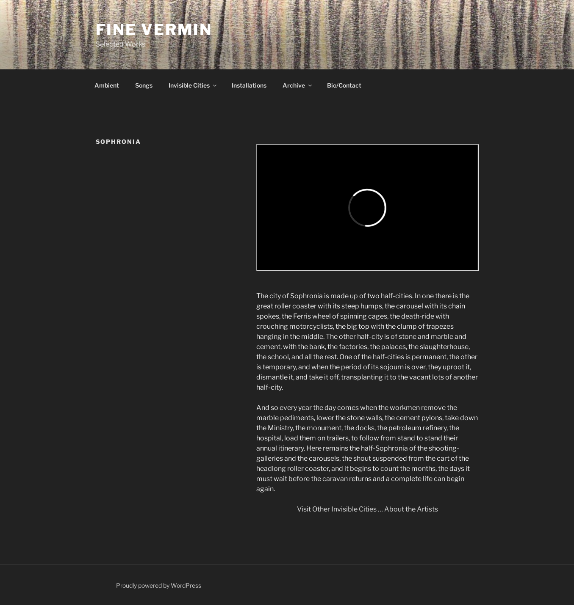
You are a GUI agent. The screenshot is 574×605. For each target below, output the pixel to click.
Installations (249, 85)
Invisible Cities (193, 85)
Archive (298, 85)
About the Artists (411, 509)
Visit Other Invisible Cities (337, 509)
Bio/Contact (344, 85)
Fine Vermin (154, 29)
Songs (144, 85)
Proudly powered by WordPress (158, 585)
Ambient (106, 85)
